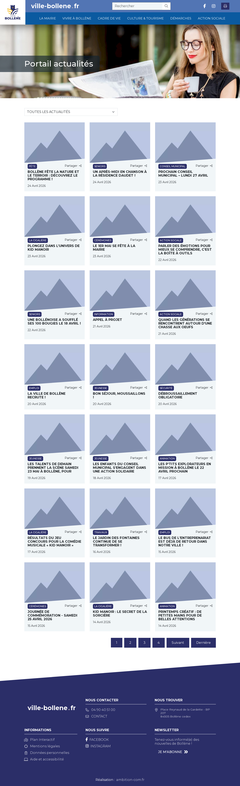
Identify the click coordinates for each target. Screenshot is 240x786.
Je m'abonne (170, 752)
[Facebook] (97, 740)
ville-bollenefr (55, 6)
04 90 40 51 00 (100, 710)
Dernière (203, 643)
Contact (96, 716)
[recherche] (137, 6)
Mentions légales (42, 746)
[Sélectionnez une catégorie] (71, 112)
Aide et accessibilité (44, 759)
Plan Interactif (39, 740)
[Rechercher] (166, 6)
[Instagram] (98, 746)
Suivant (178, 643)
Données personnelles (46, 753)
